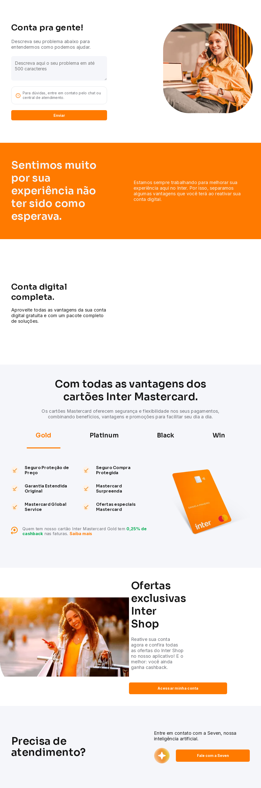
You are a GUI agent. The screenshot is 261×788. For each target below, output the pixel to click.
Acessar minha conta (178, 688)
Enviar (59, 115)
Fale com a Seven (213, 755)
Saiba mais (81, 533)
